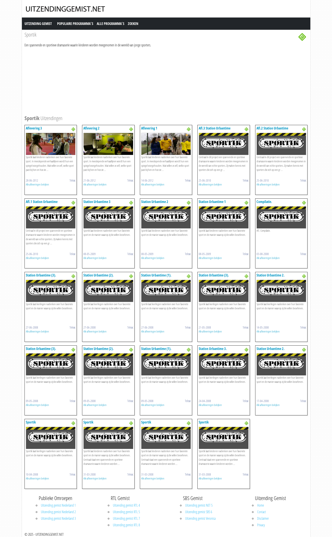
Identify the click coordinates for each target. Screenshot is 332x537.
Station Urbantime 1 (212, 201)
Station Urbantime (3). (41, 275)
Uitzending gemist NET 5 (199, 505)
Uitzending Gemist (38, 23)
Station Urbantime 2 (154, 201)
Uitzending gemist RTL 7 (126, 518)
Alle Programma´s (110, 23)
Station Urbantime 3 (97, 201)
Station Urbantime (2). (98, 275)
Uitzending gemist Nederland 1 (58, 505)
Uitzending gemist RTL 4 (126, 505)
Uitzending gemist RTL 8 (126, 525)
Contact (261, 511)
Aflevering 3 (34, 128)
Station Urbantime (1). (156, 275)
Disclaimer (263, 518)
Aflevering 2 (91, 128)
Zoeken (133, 23)
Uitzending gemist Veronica (200, 518)
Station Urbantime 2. (270, 275)
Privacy (261, 525)
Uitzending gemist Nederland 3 (58, 518)
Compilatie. (264, 201)
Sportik (31, 422)
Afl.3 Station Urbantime (214, 128)
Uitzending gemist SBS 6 (198, 511)
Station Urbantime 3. (213, 348)
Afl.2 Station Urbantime (272, 128)
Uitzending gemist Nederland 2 (58, 511)
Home (260, 505)
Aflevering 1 (149, 128)
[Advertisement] (156, 80)
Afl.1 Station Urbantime (42, 201)
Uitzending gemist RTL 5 (126, 511)
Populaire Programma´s (75, 23)
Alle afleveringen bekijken (37, 184)
